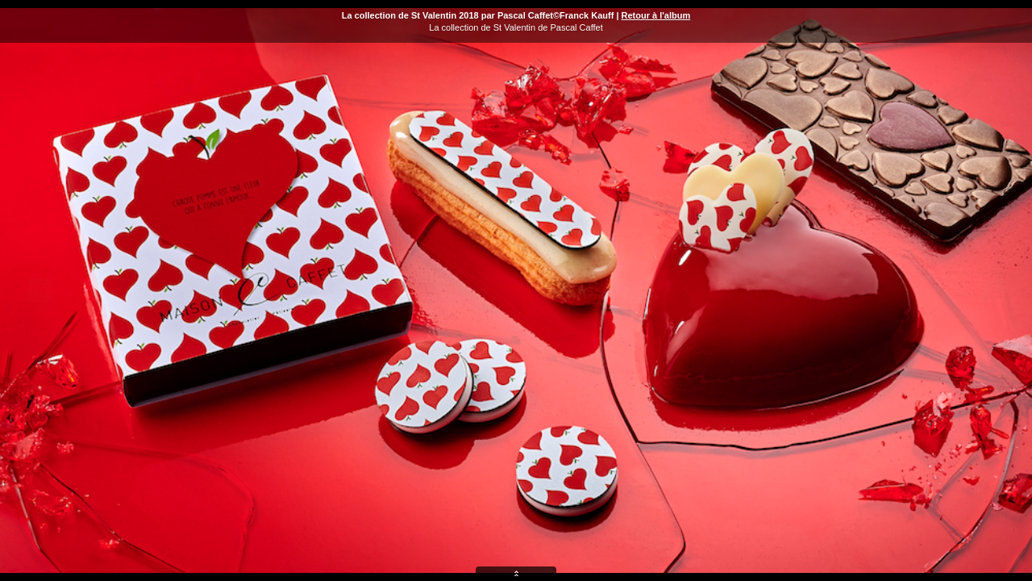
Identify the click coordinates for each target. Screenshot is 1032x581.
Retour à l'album (656, 15)
